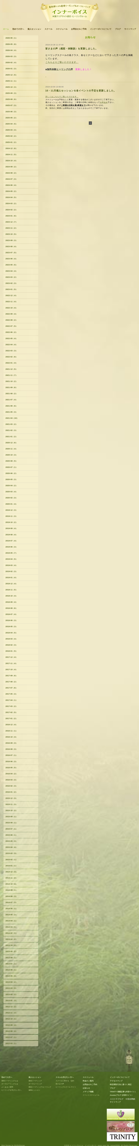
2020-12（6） (11, 443)
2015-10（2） (11, 810)
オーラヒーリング (35, 1084)
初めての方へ (18, 29)
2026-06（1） (11, 38)
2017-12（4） (11, 657)
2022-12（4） (11, 295)
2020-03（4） (11, 492)
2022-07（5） (11, 326)
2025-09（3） (11, 93)
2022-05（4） (11, 338)
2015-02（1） (11, 860)
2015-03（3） (11, 853)
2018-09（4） (11, 602)
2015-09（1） (11, 817)
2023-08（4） (11, 247)
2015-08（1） (11, 823)
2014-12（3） (11, 872)
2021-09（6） (11, 387)
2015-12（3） (11, 798)
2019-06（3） (11, 547)
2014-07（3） (11, 902)
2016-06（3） (11, 762)
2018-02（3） (11, 645)
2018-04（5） (11, 633)
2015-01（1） (11, 866)
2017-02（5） (11, 712)
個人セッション (34, 29)
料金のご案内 (88, 1081)
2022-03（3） (11, 351)
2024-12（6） (11, 148)
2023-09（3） (11, 240)
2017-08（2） (11, 682)
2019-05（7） (11, 553)
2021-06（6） (11, 406)
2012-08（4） (11, 1031)
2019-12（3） (11, 510)
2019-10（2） (11, 522)
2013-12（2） (11, 939)
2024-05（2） (11, 191)
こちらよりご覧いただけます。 (62, 62)
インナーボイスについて (100, 29)
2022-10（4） (11, 308)
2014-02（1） (11, 933)
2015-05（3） (11, 841)
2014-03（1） (11, 927)
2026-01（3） (11, 69)
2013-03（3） (11, 988)
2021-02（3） (11, 430)
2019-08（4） (11, 535)
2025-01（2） (11, 142)
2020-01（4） (11, 504)
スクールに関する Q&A (65, 1081)
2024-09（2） (11, 167)
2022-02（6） (11, 357)
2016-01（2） (11, 792)
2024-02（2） (11, 210)
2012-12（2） (11, 1007)
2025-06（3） (11, 112)
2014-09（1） (11, 890)
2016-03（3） (11, 780)
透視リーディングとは (9, 1081)
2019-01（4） (11, 578)
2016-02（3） (11, 786)
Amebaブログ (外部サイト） (121, 1095)
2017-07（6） (11, 688)
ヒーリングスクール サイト (66, 1087)
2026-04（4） (11, 50)
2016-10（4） (11, 737)
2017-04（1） (11, 700)
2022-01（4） (11, 363)
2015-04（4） (11, 847)
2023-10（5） (11, 234)
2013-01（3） (11, 1001)
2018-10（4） (11, 596)
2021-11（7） (11, 375)
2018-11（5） (11, 590)
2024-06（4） (11, 185)
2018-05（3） (11, 627)
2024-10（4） (11, 161)
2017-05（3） (11, 694)
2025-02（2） (11, 136)
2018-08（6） (11, 608)
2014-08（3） (11, 896)
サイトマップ (130, 29)
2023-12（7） (11, 222)
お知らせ (86, 1088)
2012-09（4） (11, 1025)
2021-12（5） (11, 369)
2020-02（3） (11, 498)
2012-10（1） (11, 1019)
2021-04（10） (12, 418)
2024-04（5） (11, 197)
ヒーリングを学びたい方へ (11, 1090)
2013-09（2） (11, 951)
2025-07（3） (11, 105)
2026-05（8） (11, 44)
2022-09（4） (11, 314)
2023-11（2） (11, 228)
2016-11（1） (11, 731)
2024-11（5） (11, 155)
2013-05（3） (11, 976)
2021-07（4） (11, 400)
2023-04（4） (11, 271)
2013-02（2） (11, 994)
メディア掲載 (88, 1092)
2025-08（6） (11, 99)
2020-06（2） (11, 473)
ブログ (118, 29)
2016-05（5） (11, 768)
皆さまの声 (60, 1084)
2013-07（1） (11, 964)
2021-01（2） (11, 437)
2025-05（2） (11, 118)
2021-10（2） (11, 381)
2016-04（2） (11, 774)
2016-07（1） (11, 755)
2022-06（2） (11, 332)
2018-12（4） (11, 584)
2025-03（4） (11, 130)
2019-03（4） (11, 565)
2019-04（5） (11, 559)
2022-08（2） (11, 320)
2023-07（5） (11, 253)
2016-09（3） (11, 743)
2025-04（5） (11, 124)
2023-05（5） (11, 265)
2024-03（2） (11, 204)
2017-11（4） (11, 663)
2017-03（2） (11, 706)
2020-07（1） (11, 467)
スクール (48, 29)
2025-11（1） (11, 81)
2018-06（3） (11, 620)
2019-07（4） (11, 541)
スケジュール (62, 29)
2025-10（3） (11, 87)
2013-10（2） (11, 945)
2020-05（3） (11, 479)
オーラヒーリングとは (9, 1084)
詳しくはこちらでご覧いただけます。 (62, 97)
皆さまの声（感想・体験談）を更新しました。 (71, 48)
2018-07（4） (11, 614)
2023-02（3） (11, 283)
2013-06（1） (11, 970)
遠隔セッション (34, 1090)
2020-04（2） (11, 486)
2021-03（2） (11, 424)
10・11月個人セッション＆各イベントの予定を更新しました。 (80, 90)
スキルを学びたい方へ (65, 1077)
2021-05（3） (11, 412)
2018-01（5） (11, 651)
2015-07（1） (11, 829)
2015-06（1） (11, 835)
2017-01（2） (11, 719)
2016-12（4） (11, 725)
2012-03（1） (11, 1043)
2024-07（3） (11, 179)
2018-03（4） (11, 639)
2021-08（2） (11, 394)
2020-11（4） (11, 449)
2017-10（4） (11, 670)
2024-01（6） (11, 216)
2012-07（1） (11, 1037)
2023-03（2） (11, 277)
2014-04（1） (11, 921)
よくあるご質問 (7, 1087)
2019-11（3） (11, 516)
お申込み (104, 102)
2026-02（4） (11, 63)
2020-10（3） (11, 455)
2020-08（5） (11, 461)
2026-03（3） (11, 56)
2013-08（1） (11, 958)
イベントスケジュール (91, 1095)
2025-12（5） (11, 75)
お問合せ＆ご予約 (79, 29)
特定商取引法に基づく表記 (120, 1084)
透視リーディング (35, 1081)
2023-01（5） (11, 289)
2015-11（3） (11, 804)
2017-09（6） (11, 676)
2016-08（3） (11, 749)
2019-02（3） (11, 571)
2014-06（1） (11, 909)
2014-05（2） (11, 915)
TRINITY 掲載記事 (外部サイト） (123, 1092)
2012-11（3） (11, 1013)
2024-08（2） (11, 173)
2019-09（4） (11, 528)
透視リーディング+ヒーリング (39, 1087)
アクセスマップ (116, 1081)
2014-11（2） (11, 878)
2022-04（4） (11, 345)
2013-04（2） (11, 982)
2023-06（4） (11, 259)
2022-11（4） (11, 302)
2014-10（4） (11, 884)
